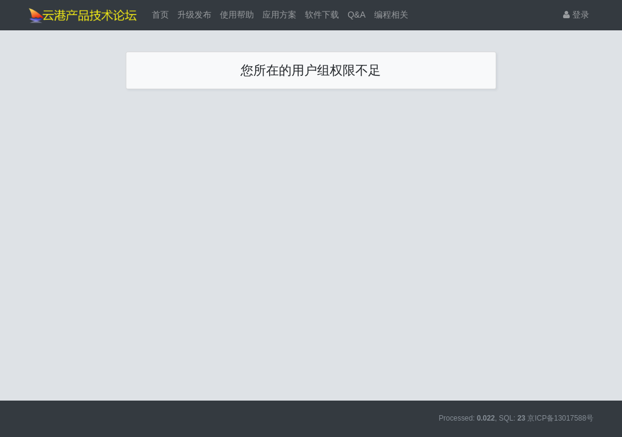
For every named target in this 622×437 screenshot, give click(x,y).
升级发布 (194, 14)
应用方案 (279, 14)
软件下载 (322, 14)
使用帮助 (237, 14)
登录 (576, 14)
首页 (160, 14)
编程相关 (391, 14)
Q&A (356, 14)
